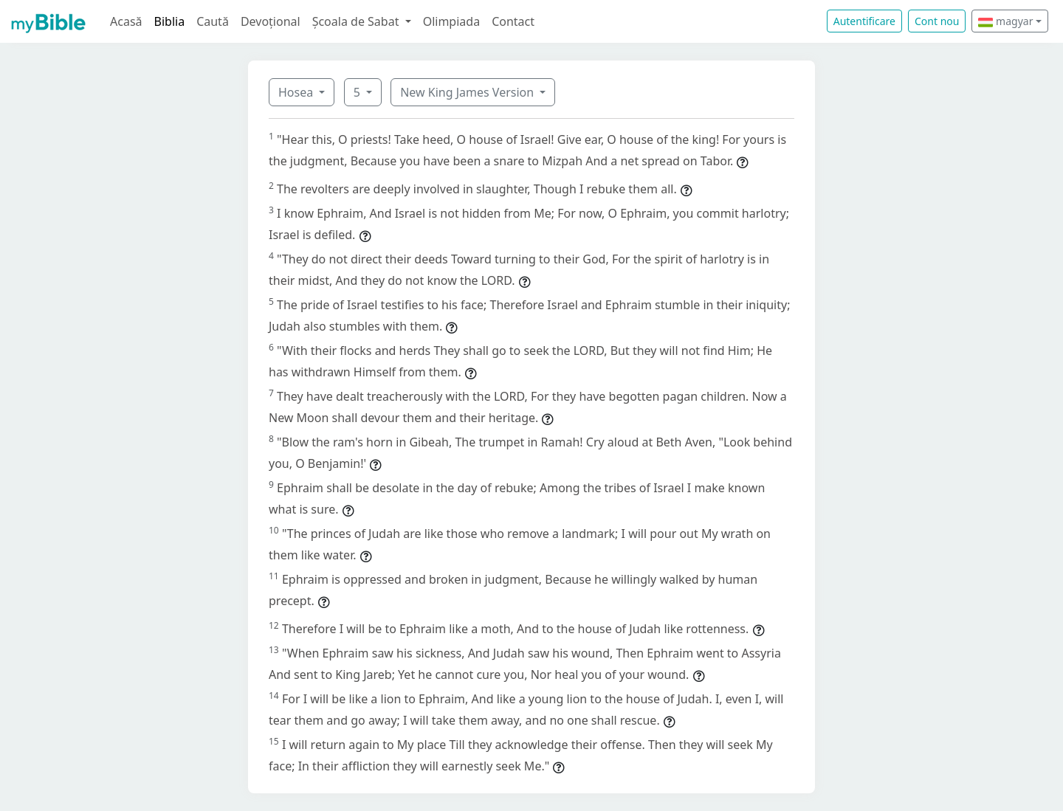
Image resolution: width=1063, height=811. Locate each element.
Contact (513, 21)
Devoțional (270, 21)
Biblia (169, 21)
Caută (212, 21)
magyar (1005, 21)
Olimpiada (451, 21)
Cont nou (937, 21)
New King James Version (468, 92)
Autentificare (864, 21)
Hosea (297, 92)
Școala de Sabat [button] (357, 21)
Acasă (126, 21)
